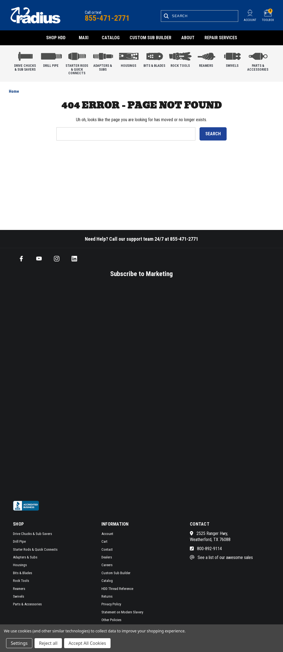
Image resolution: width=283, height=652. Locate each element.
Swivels (232, 58)
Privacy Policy (111, 604)
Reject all (48, 643)
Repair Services (221, 37)
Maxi (83, 37)
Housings (128, 58)
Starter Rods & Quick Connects (77, 62)
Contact (107, 549)
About (188, 37)
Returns (106, 596)
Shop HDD (55, 37)
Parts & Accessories (258, 60)
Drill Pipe (51, 58)
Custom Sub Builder (150, 37)
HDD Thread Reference (117, 589)
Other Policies (111, 620)
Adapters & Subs (103, 60)
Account (107, 534)
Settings (19, 643)
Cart (104, 541)
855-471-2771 (107, 18)
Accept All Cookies (87, 643)
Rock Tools (180, 58)
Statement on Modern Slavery (122, 612)
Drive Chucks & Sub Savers (25, 60)
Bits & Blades (154, 58)
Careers (106, 565)
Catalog (111, 37)
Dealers (106, 557)
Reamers (206, 58)
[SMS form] (129, 388)
